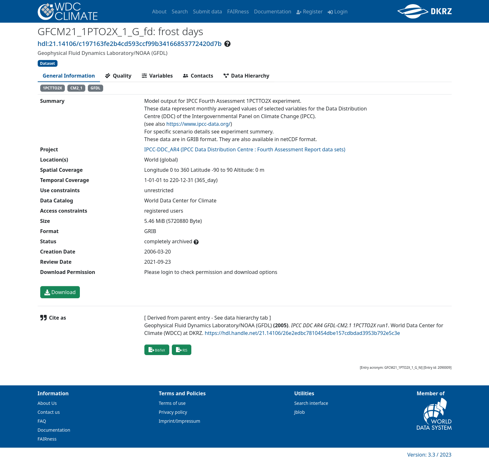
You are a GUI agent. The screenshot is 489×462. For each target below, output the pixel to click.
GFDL (95, 88)
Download (60, 292)
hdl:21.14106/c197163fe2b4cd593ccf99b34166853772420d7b (130, 43)
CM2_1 (76, 88)
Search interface (311, 403)
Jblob (299, 412)
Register (309, 11)
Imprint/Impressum (179, 421)
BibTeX (157, 349)
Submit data (207, 11)
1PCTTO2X (52, 88)
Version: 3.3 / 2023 (429, 454)
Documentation (272, 11)
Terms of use (172, 403)
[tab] (69, 75)
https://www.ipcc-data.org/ (198, 123)
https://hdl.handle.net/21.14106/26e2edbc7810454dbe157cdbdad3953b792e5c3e (302, 333)
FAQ (42, 421)
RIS (181, 349)
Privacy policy (173, 412)
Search (180, 11)
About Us (47, 403)
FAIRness (238, 11)
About (159, 11)
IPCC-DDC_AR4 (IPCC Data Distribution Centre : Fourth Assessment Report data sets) (245, 149)
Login (338, 11)
